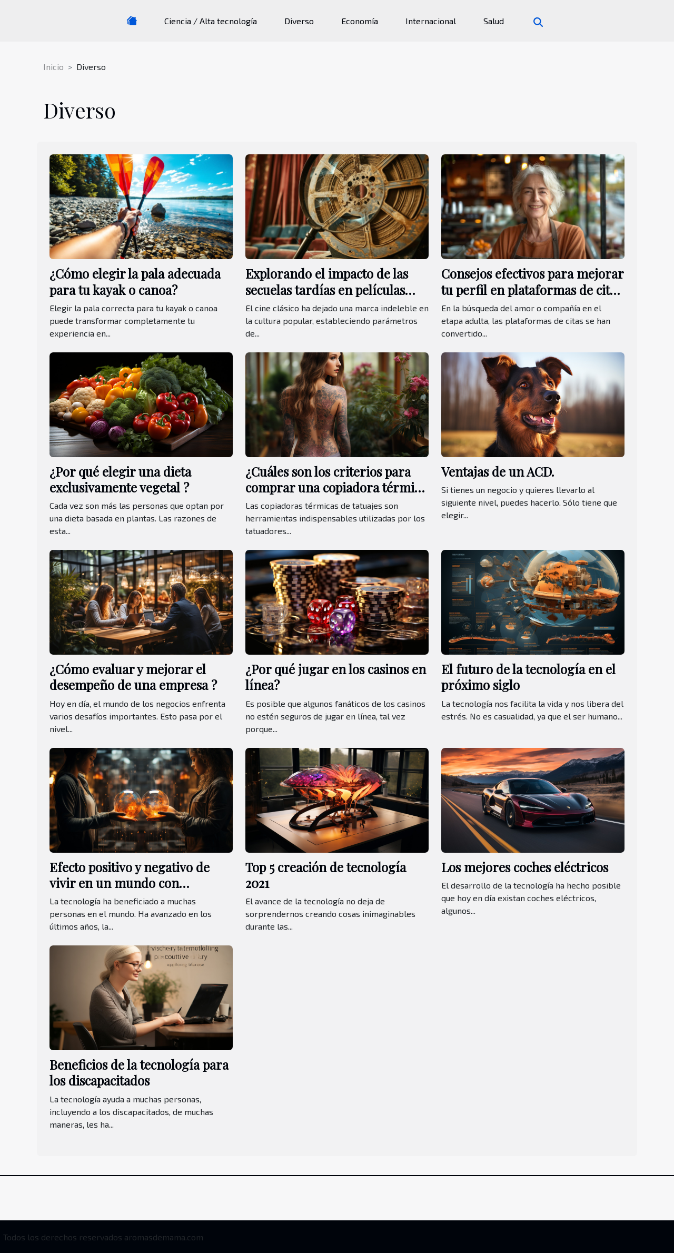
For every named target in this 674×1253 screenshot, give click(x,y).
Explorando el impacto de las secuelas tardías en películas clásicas (326, 289)
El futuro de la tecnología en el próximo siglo (528, 676)
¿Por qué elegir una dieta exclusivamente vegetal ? (120, 479)
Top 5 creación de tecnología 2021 (325, 875)
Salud (493, 21)
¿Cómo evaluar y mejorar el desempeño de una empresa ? (133, 676)
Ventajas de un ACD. (497, 471)
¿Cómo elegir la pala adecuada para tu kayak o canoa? (135, 281)
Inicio (53, 67)
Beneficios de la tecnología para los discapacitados (139, 1072)
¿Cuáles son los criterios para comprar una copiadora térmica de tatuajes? (336, 487)
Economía (359, 21)
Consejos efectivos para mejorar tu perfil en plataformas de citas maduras (532, 289)
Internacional (430, 21)
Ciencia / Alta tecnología (210, 21)
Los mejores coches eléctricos (524, 867)
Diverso (299, 21)
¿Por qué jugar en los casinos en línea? (335, 676)
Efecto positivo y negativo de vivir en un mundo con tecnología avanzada (129, 883)
